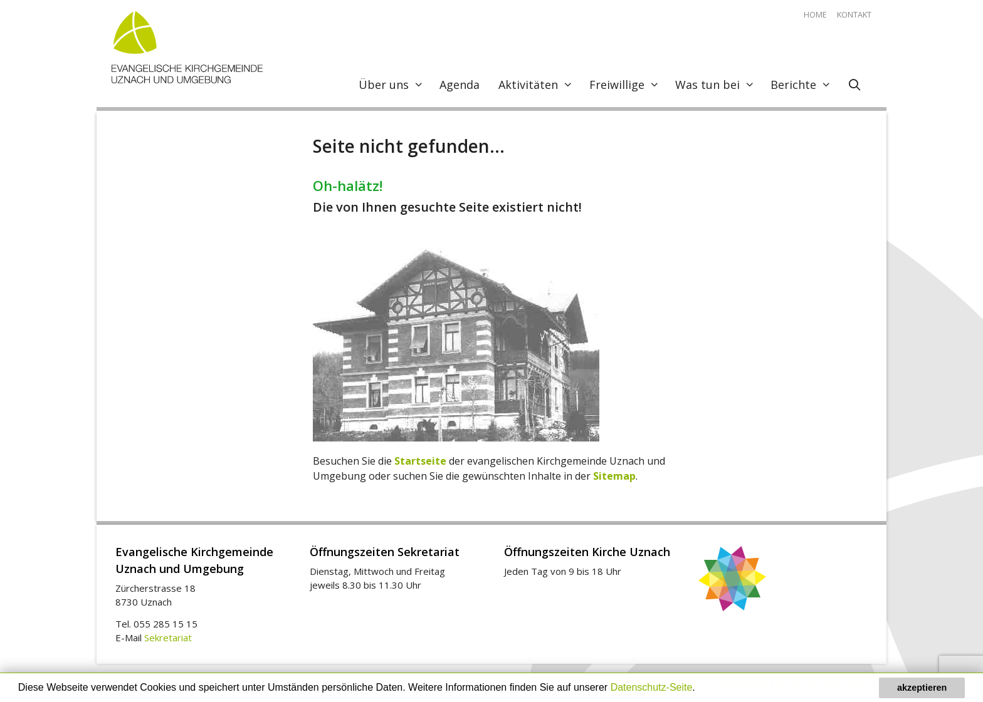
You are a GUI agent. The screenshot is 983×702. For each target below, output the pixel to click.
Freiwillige (627, 84)
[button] (700, 689)
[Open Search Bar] (854, 84)
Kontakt (854, 14)
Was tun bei (718, 84)
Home (815, 14)
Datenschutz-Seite (652, 687)
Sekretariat (168, 637)
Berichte (804, 84)
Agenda (459, 84)
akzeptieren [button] (922, 688)
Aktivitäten (538, 84)
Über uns (394, 84)
